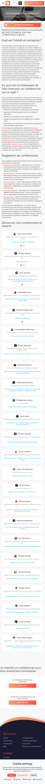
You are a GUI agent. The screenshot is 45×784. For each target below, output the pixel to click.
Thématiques (7, 743)
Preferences (37, 779)
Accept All (11, 775)
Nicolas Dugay (9, 197)
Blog (4, 746)
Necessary (7, 779)
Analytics (17, 779)
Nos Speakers (8, 741)
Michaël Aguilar (9, 140)
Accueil (5, 738)
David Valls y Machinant (12, 165)
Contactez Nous (27, 738)
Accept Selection (22, 775)
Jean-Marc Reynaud (10, 190)
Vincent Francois (17, 144)
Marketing (27, 779)
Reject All (33, 775)
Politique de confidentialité (31, 746)
